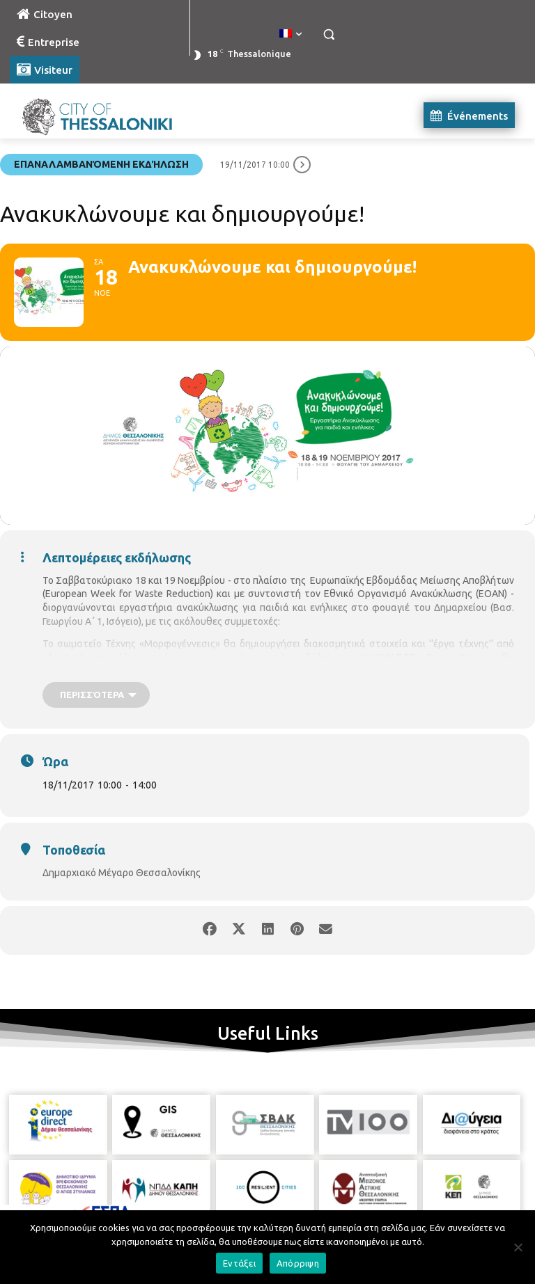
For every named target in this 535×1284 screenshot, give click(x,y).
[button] (328, 34)
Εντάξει (239, 1263)
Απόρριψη (298, 1263)
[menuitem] (290, 34)
